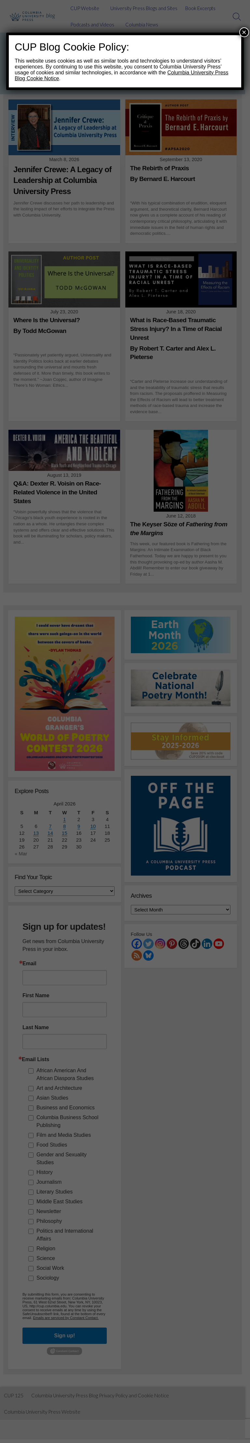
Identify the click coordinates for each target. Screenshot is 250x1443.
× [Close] (244, 32)
